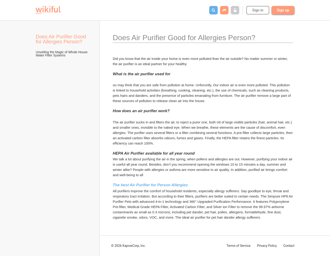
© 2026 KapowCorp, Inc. (128, 246)
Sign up (283, 10)
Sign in (257, 10)
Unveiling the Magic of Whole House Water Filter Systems (62, 53)
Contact (288, 246)
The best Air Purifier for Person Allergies (150, 185)
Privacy (267, 246)
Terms (238, 246)
